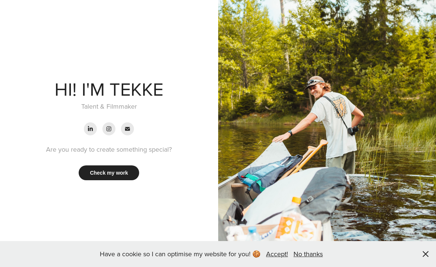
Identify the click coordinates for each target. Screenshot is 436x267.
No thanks (308, 253)
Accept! (277, 253)
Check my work (109, 173)
